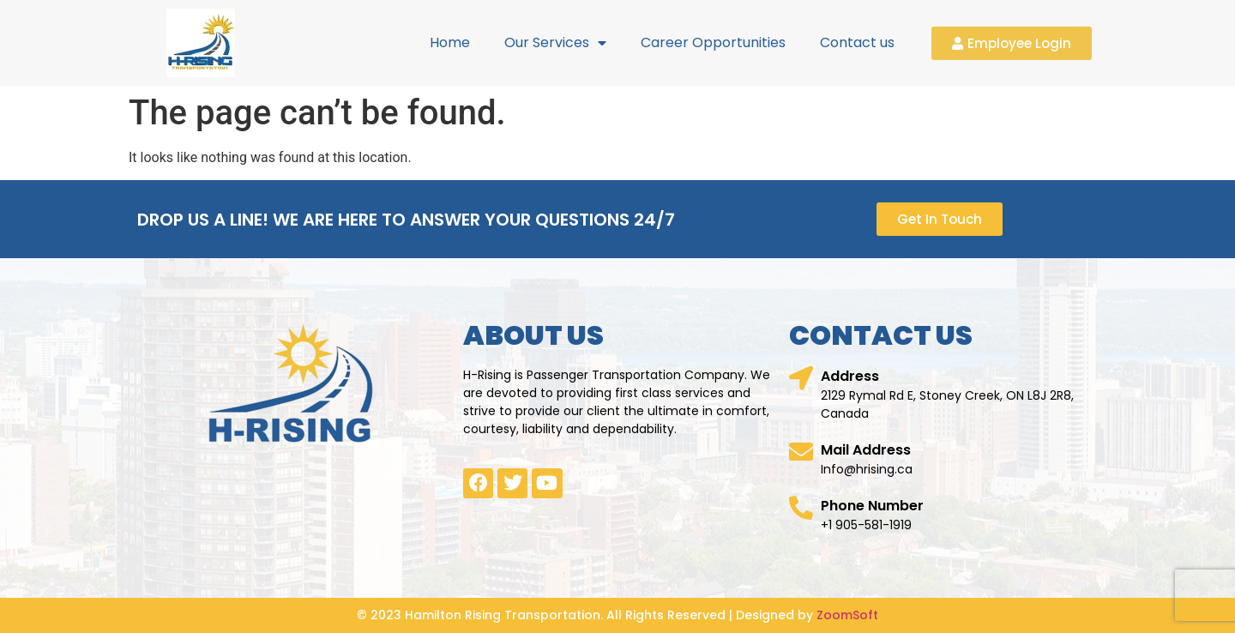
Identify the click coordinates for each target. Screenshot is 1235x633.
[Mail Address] (801, 452)
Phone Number (872, 505)
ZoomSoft (847, 615)
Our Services (555, 42)
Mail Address (866, 450)
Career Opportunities (713, 42)
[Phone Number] (801, 508)
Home (450, 42)
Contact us (857, 42)
